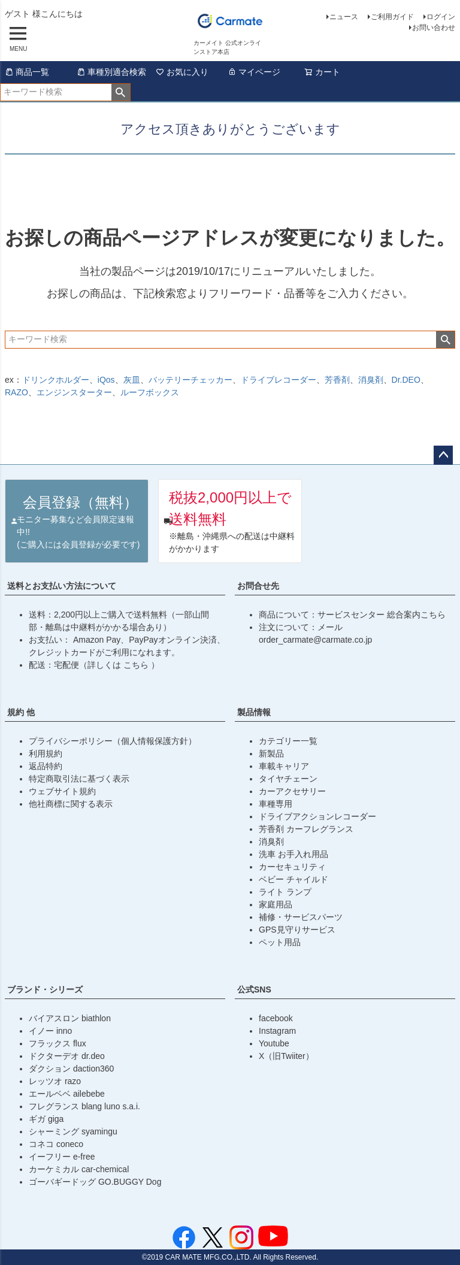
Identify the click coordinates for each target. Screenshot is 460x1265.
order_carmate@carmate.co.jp (315, 639)
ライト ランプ (285, 892)
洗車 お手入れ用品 (293, 854)
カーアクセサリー (292, 791)
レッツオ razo (55, 1081)
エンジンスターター (74, 392)
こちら (137, 665)
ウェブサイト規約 (62, 791)
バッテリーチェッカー (190, 380)
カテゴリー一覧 (288, 741)
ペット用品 (280, 942)
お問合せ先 (258, 586)
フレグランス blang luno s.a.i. (84, 1106)
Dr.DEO (406, 380)
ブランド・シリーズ (45, 989)
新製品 (271, 753)
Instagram (277, 1031)
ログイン (440, 17)
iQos (106, 380)
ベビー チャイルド (293, 879)
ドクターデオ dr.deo (67, 1056)
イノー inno (50, 1031)
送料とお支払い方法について (61, 586)
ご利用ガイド (392, 17)
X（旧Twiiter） (286, 1056)
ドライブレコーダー (278, 380)
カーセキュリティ (292, 866)
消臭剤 (370, 380)
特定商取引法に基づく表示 (79, 778)
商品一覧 (27, 72)
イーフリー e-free (62, 1156)
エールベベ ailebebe (67, 1093)
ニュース (343, 17)
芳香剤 (337, 380)
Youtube (274, 1043)
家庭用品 (275, 904)
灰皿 (131, 380)
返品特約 (45, 766)
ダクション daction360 (71, 1068)
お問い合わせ (433, 27)
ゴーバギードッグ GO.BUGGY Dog (95, 1182)
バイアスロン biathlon (70, 1018)
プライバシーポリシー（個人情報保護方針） (112, 741)
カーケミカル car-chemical (79, 1169)
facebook (276, 1018)
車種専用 (275, 804)
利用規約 (45, 753)
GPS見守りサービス (297, 929)
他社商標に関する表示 (71, 804)
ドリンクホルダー (55, 380)
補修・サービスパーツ (301, 917)
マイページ (254, 72)
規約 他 (21, 712)
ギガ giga (46, 1119)
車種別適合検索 (111, 72)
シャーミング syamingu (73, 1131)
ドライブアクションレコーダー (317, 816)
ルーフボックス (149, 392)
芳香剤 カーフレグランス (306, 829)
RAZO (16, 392)
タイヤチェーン (288, 778)
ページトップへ (443, 455)
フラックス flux (57, 1043)
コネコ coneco (56, 1144)
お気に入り (182, 72)
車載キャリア (284, 766)
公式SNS (254, 989)
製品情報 (254, 712)
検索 (120, 92)
